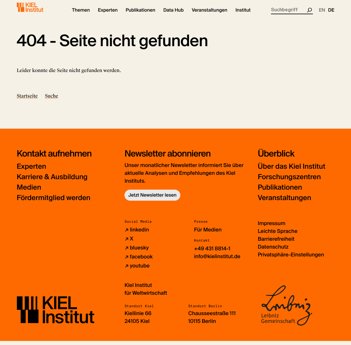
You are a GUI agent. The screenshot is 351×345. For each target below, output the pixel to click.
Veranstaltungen (284, 201)
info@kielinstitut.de (217, 260)
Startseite (27, 100)
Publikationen (280, 191)
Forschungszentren (289, 181)
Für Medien (208, 233)
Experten (31, 170)
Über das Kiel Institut (291, 170)
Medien (29, 191)
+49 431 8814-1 (212, 252)
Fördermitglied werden (53, 201)
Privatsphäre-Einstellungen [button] (291, 258)
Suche (51, 100)
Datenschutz (273, 250)
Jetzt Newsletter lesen (152, 199)
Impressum (271, 227)
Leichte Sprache (277, 235)
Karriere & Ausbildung (52, 181)
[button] (81, 14)
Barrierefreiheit (276, 243)
